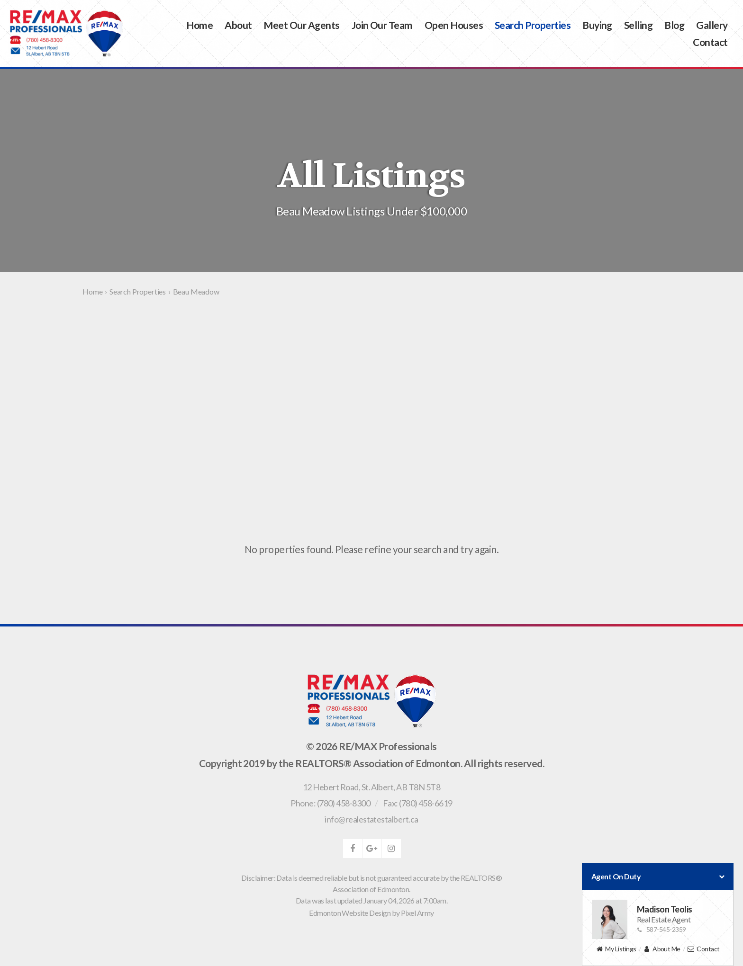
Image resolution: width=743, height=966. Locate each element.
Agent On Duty (657, 876)
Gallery (711, 25)
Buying (597, 25)
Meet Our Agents (301, 25)
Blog (674, 25)
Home (199, 25)
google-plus (371, 848)
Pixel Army (417, 912)
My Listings (616, 949)
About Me (661, 949)
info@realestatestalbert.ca (371, 819)
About (238, 25)
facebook (352, 848)
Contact (710, 42)
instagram (391, 848)
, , (371, 787)
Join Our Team (382, 25)
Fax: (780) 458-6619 (418, 803)
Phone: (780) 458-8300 (330, 803)
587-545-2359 (661, 929)
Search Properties (533, 25)
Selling (638, 25)
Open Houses (454, 25)
